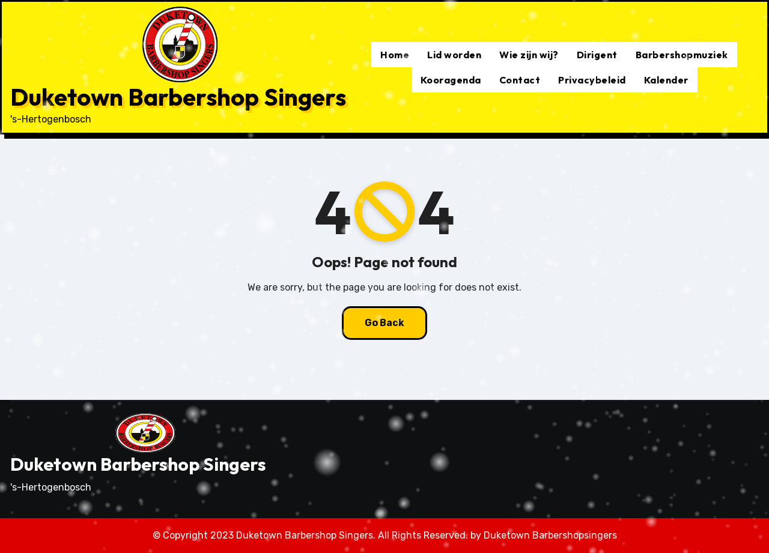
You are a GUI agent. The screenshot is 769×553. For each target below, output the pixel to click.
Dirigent (597, 55)
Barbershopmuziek (682, 55)
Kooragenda (451, 80)
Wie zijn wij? (529, 55)
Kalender (666, 80)
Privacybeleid (592, 80)
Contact (520, 80)
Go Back (384, 322)
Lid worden (454, 55)
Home (394, 55)
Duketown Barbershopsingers (550, 535)
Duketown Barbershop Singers (178, 97)
